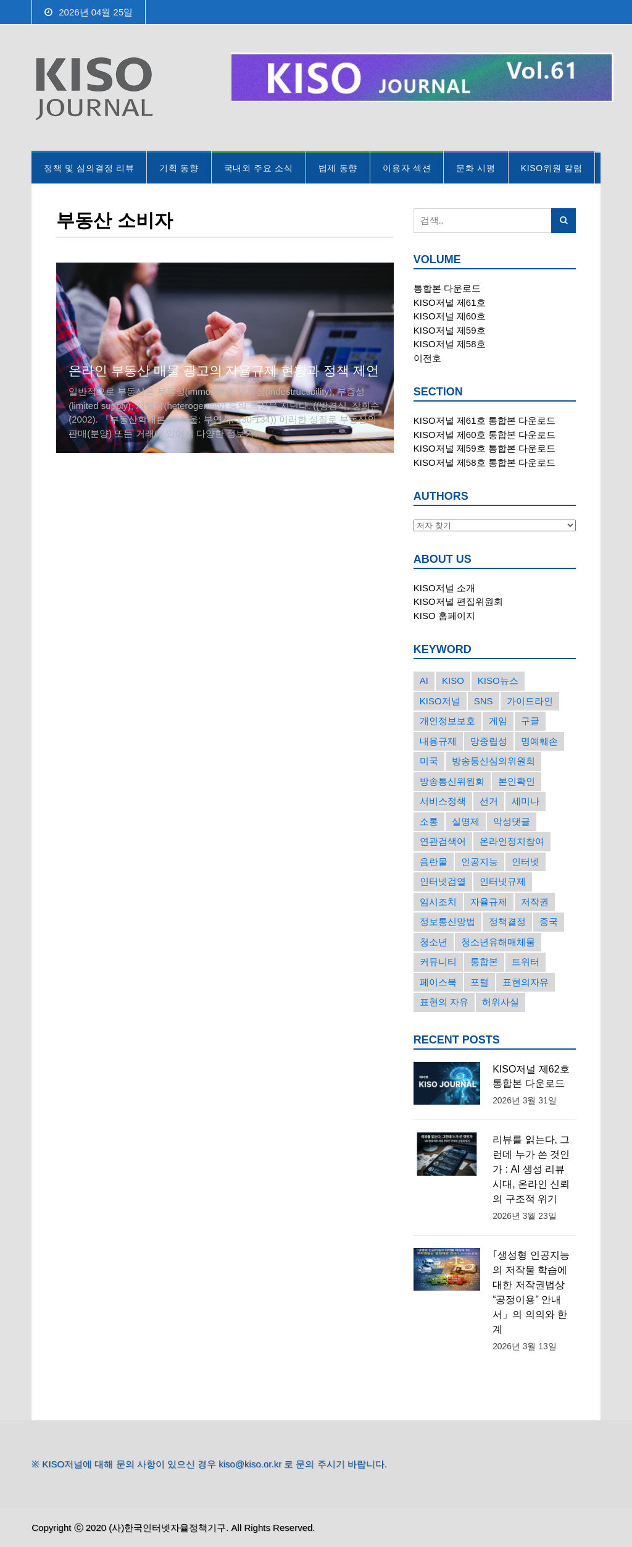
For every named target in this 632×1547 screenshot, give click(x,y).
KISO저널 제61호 (450, 302)
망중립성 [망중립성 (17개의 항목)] (488, 741)
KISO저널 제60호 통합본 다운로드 (484, 434)
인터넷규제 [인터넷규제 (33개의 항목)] (503, 881)
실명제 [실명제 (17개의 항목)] (466, 821)
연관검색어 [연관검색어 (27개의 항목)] (443, 841)
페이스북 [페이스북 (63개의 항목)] (438, 982)
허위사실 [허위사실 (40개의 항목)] (500, 1002)
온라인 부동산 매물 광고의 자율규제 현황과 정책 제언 (223, 370)
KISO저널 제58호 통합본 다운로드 (484, 462)
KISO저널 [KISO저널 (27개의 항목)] (440, 701)
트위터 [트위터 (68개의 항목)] (525, 961)
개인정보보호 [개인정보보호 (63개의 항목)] (447, 720)
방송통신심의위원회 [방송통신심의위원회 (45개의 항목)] (493, 761)
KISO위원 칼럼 (552, 168)
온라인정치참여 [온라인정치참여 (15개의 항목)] (512, 841)
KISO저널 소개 (444, 588)
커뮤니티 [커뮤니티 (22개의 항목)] (438, 961)
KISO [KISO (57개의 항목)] (453, 680)
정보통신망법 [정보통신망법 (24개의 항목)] (447, 921)
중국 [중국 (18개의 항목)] (548, 921)
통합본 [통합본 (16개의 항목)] (484, 961)
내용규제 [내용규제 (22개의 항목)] (438, 741)
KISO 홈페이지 (444, 615)
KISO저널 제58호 (450, 344)
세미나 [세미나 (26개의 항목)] (525, 801)
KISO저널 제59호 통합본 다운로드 (484, 448)
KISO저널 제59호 (450, 330)
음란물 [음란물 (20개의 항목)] (433, 861)
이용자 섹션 (407, 168)
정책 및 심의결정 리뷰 (89, 168)
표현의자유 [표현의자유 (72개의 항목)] (525, 982)
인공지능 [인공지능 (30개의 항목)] (479, 861)
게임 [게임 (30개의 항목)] (498, 720)
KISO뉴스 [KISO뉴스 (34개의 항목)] (498, 680)
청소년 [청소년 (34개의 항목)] (433, 942)
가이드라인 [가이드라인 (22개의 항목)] (530, 701)
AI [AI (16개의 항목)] (424, 680)
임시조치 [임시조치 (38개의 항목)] (438, 901)
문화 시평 (475, 168)
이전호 (427, 358)
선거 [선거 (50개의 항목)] (489, 801)
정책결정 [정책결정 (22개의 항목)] (507, 921)
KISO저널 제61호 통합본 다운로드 (484, 420)
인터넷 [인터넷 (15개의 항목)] (525, 861)
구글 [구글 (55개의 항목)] (530, 720)
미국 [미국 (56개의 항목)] (429, 761)
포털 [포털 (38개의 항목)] (479, 982)
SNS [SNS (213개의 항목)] (483, 701)
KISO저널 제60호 (450, 316)
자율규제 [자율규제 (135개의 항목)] (488, 901)
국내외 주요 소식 (258, 168)
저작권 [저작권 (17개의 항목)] (535, 901)
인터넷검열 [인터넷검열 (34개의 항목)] (443, 881)
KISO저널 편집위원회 (458, 601)
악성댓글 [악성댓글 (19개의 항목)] (511, 821)
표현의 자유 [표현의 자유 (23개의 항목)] (444, 1002)
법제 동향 (337, 168)
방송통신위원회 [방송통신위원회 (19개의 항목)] (452, 781)
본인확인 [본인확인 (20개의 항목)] (516, 781)
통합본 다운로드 (447, 288)
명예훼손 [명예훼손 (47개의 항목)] (539, 741)
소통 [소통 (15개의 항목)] (429, 821)
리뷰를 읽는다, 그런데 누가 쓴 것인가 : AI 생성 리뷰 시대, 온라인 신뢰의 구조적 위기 (531, 1169)
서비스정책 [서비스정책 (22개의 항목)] (443, 801)
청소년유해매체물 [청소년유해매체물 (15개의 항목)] (498, 942)
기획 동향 (178, 168)
